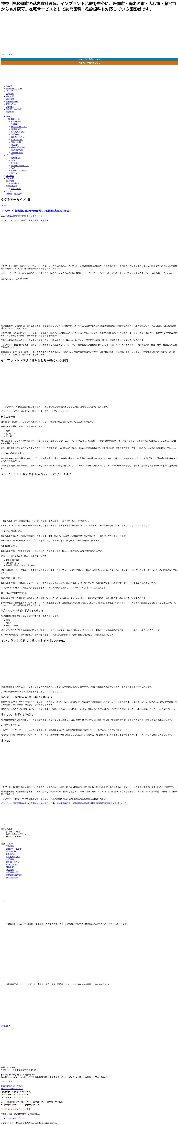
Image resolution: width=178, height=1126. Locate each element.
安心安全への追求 (19, 170)
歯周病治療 (16, 129)
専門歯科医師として (20, 166)
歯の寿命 (56, 803)
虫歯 (84, 803)
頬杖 (94, 803)
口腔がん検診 (17, 153)
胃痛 (76, 803)
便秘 (15, 803)
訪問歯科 (10, 94)
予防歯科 (15, 124)
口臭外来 (10, 867)
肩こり (71, 803)
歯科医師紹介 (12, 101)
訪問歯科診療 (12, 872)
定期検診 (35, 803)
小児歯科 (15, 134)
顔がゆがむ (113, 803)
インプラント (12, 91)
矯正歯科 (15, 145)
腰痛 (80, 803)
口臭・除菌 (16, 142)
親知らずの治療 (18, 147)
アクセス (10, 107)
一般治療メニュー (14, 88)
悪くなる (48, 803)
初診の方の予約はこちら (89, 59)
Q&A (13, 168)
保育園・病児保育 (14, 109)
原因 (19, 803)
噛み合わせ (26, 803)
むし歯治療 (16, 121)
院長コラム (11, 104)
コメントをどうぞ (35, 216)
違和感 (89, 803)
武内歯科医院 (20, 216)
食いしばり (123, 803)
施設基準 (10, 112)
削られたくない (18, 132)
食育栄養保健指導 (14, 875)
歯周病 (63, 803)
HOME (9, 86)
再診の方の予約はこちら (89, 63)
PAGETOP (5, 1026)
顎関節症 (104, 803)
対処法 (41, 803)
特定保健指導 (17, 150)
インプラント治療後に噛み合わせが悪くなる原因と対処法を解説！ (36, 210)
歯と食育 (10, 96)
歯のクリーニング (19, 127)
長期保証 (15, 163)
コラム (14, 173)
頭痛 (98, 803)
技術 (13, 160)
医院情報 (10, 99)
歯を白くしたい (18, 137)
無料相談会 (16, 158)
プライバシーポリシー (16, 1118)
